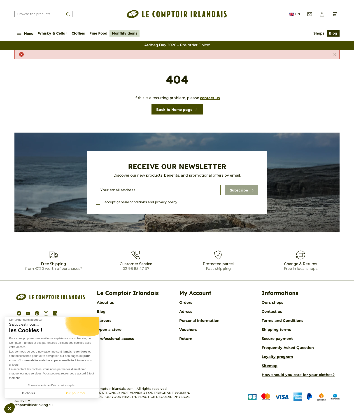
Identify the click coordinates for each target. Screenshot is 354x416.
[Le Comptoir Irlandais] (177, 14)
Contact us (272, 311)
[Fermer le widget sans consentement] (26, 320)
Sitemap (269, 366)
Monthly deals (124, 33)
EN (294, 14)
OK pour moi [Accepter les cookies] (75, 393)
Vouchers (188, 329)
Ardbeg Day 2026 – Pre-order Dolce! (177, 45)
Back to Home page (177, 109)
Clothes (78, 33)
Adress (185, 311)
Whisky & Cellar (52, 33)
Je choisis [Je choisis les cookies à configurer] (28, 393)
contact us (210, 98)
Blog (333, 33)
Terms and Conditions (282, 320)
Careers (104, 320)
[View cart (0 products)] (334, 14)
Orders (185, 302)
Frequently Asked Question (288, 348)
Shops (318, 33)
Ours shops (272, 302)
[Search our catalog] (43, 14)
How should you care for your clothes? (298, 375)
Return (185, 339)
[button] (9, 408)
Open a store (109, 329)
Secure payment (277, 339)
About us (105, 302)
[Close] (334, 54)
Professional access (115, 339)
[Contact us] (310, 14)
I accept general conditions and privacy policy (139, 202)
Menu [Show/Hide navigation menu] (25, 33)
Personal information (199, 320)
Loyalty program (277, 357)
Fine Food (98, 33)
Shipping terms (276, 329)
